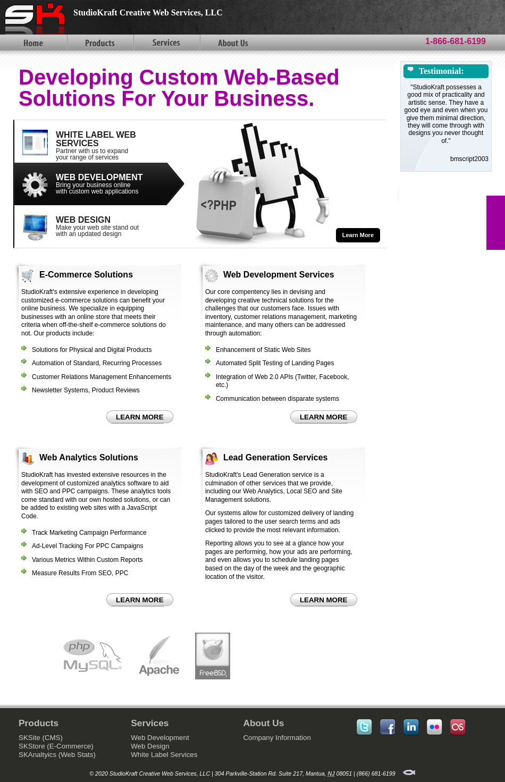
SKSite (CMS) (41, 738)
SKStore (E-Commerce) (56, 746)
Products (99, 43)
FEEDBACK (495, 223)
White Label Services (164, 755)
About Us (232, 43)
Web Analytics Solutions (88, 457)
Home (33, 43)
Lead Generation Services (275, 457)
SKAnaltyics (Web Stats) (57, 755)
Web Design (150, 746)
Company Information (276, 738)
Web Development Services (278, 274)
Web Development (160, 738)
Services (166, 43)
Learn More (358, 235)
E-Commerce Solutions (86, 274)
